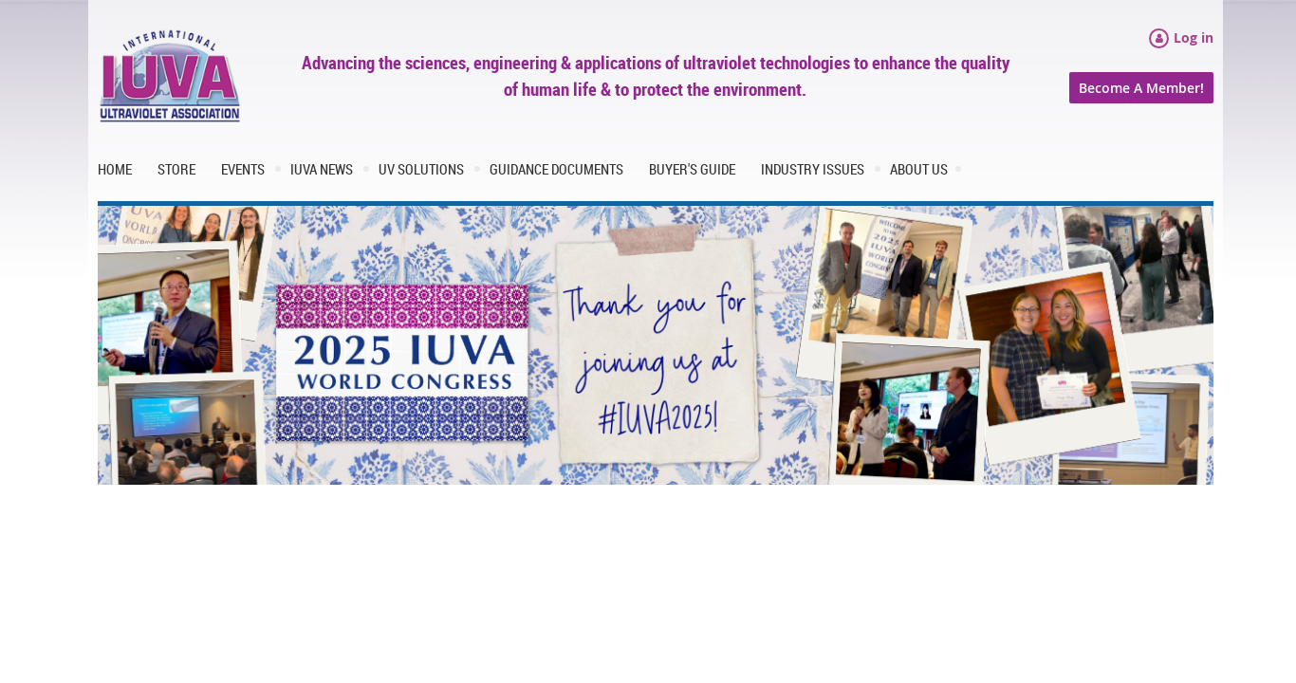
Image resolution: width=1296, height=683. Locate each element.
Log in (1193, 37)
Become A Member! (1141, 88)
